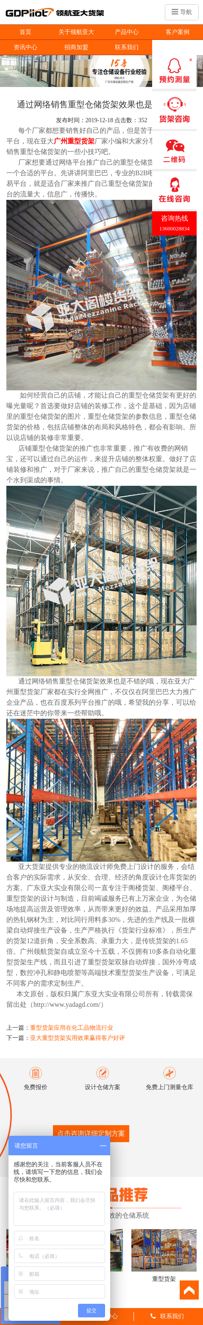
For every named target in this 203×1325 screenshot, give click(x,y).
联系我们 (127, 47)
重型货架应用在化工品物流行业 (71, 1028)
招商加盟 (76, 47)
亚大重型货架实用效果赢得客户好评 (77, 1038)
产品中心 (127, 32)
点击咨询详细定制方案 (91, 1133)
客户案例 (177, 32)
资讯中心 (25, 47)
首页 (25, 32)
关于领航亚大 (76, 32)
